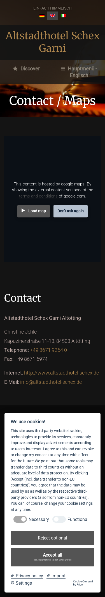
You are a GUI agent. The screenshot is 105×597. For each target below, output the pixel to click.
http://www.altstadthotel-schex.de (61, 373)
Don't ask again (70, 211)
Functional (77, 519)
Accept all (52, 557)
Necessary (39, 519)
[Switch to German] (42, 16)
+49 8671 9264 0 (48, 350)
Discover (26, 69)
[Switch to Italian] (63, 16)
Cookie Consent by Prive (83, 583)
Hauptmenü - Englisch (79, 72)
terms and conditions (38, 196)
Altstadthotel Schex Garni (53, 42)
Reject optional (52, 538)
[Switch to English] (52, 16)
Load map (37, 211)
